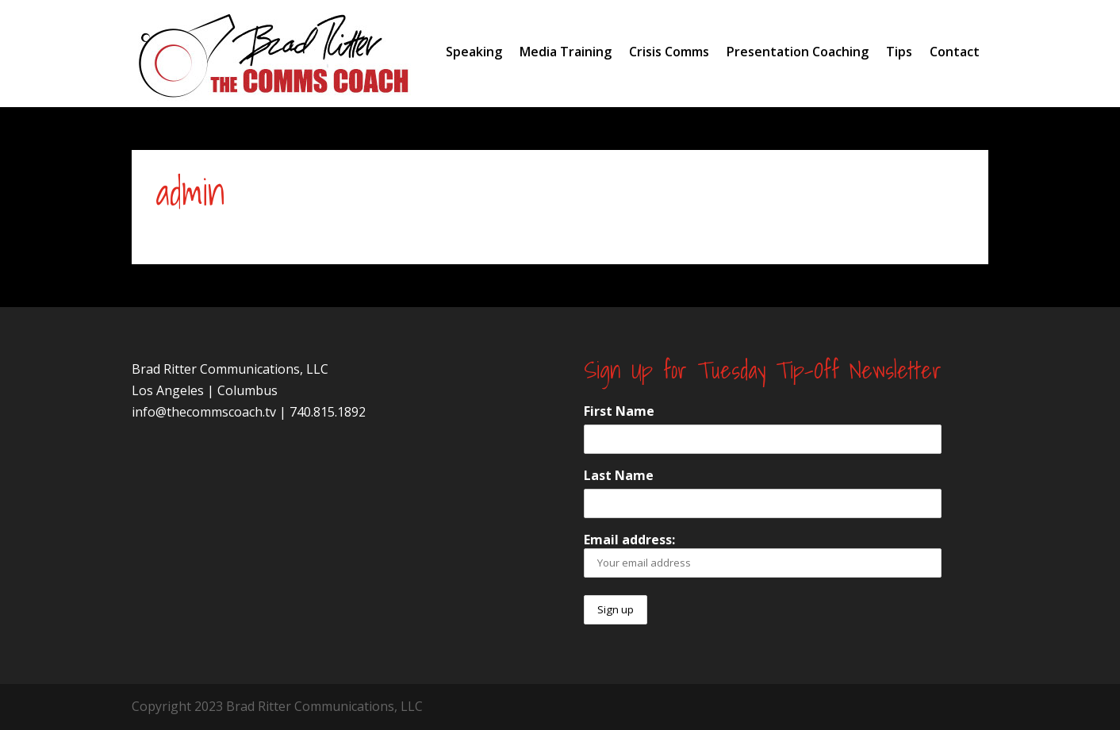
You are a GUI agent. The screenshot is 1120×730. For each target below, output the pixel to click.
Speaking (474, 51)
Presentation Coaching (798, 51)
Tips (899, 51)
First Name (619, 411)
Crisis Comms (669, 51)
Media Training (566, 51)
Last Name (619, 475)
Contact (955, 51)
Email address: (763, 554)
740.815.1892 (328, 412)
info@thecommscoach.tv (204, 412)
